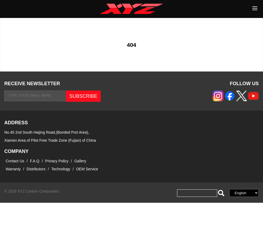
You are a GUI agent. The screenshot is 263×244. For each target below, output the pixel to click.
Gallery (80, 161)
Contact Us (15, 161)
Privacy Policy (57, 161)
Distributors (36, 169)
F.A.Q (34, 161)
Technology (60, 169)
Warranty (13, 169)
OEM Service (87, 169)
